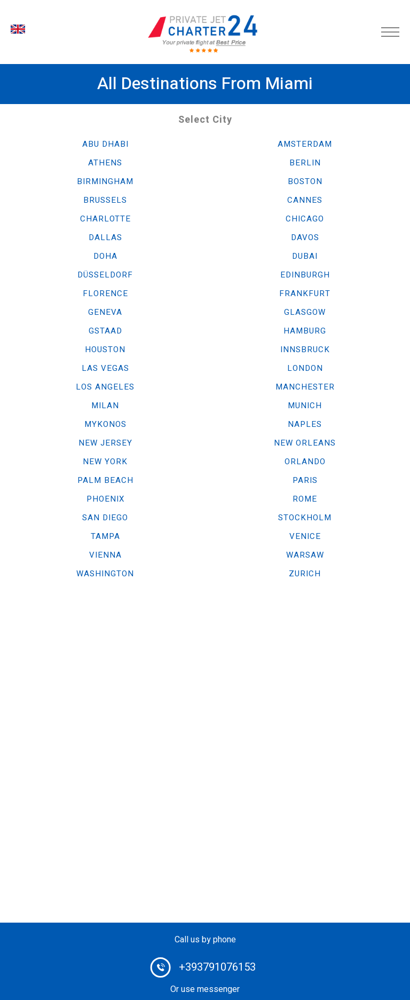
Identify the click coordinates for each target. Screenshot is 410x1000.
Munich (305, 405)
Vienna (105, 555)
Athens (105, 163)
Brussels (105, 200)
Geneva (105, 312)
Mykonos (105, 424)
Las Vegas (105, 368)
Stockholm (305, 517)
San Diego (105, 517)
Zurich (305, 574)
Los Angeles (105, 387)
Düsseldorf (105, 275)
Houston (105, 349)
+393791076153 (217, 967)
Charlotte (105, 219)
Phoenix (105, 499)
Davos (305, 237)
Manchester (305, 387)
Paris (305, 480)
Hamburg (304, 331)
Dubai (305, 256)
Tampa (105, 536)
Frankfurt (304, 293)
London (305, 368)
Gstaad (105, 331)
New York (105, 461)
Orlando (305, 461)
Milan (105, 405)
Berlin (305, 163)
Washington (105, 574)
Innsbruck (305, 349)
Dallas (105, 237)
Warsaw (305, 555)
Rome (305, 499)
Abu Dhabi (105, 144)
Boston (305, 181)
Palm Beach (105, 480)
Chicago (305, 219)
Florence (105, 293)
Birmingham (105, 181)
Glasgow (305, 312)
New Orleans (305, 443)
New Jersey (105, 443)
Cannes (304, 200)
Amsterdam (305, 144)
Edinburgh (305, 275)
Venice (305, 536)
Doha (105, 256)
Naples (305, 424)
